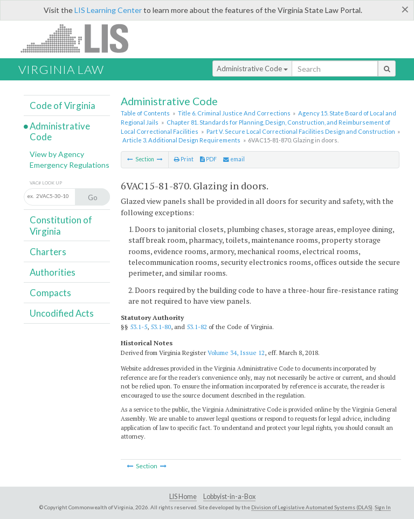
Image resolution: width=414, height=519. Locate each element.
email (234, 159)
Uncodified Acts (62, 313)
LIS (80, 38)
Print (184, 159)
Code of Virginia (62, 105)
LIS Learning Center (108, 10)
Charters (48, 251)
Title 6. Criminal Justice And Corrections (234, 113)
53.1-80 (160, 327)
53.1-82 (197, 327)
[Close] (405, 9)
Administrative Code (252, 68)
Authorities (52, 272)
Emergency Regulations (69, 164)
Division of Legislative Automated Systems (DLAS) (311, 507)
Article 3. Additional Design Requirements (181, 140)
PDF (208, 159)
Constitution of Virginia (61, 225)
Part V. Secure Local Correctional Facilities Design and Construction (300, 131)
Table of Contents (145, 113)
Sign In (383, 507)
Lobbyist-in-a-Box (229, 497)
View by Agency (57, 154)
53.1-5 (138, 327)
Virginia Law (61, 69)
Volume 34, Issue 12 (236, 353)
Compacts (50, 292)
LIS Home (183, 497)
